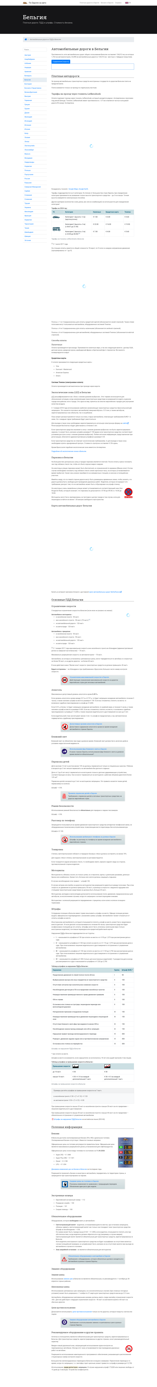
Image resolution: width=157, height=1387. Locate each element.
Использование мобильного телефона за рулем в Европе (92, 837)
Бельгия (28, 80)
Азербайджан (30, 59)
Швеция (28, 236)
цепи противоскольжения (82, 1312)
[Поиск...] (35, 50)
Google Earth (83, 189)
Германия (28, 100)
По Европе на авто (37, 3)
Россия (27, 179)
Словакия (28, 195)
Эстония (28, 240)
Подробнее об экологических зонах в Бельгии (68, 451)
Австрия (28, 55)
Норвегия (28, 166)
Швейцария (29, 232)
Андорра (28, 67)
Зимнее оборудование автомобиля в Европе (88, 1320)
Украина (28, 207)
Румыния (28, 183)
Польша (28, 170)
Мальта (27, 154)
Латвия (27, 137)
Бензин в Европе (107, 3)
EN (128, 3)
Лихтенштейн (30, 146)
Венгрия (28, 96)
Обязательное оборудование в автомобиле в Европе (89, 1256)
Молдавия (28, 158)
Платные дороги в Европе (89, 3)
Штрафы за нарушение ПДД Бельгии (68, 1119)
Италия (27, 129)
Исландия (28, 121)
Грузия (27, 109)
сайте (125, 423)
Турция (27, 203)
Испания (28, 125)
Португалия (29, 174)
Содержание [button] (58, 62)
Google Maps (73, 189)
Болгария (28, 84)
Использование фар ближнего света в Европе (88, 749)
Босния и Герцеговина (33, 88)
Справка (118, 3)
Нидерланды (29, 162)
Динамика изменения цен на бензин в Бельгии (69, 1169)
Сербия (27, 191)
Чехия (27, 228)
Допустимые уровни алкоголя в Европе (86, 724)
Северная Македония (33, 187)
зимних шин (68, 1279)
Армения (28, 72)
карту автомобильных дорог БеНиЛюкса (104, 592)
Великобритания (31, 92)
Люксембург (29, 150)
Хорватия (28, 220)
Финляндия (29, 212)
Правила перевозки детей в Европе (82, 793)
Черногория (29, 224)
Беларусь (28, 76)
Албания (28, 63)
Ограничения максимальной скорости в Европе (89, 677)
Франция (28, 216)
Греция (27, 104)
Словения (28, 199)
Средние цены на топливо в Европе (84, 1181)
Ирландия (28, 117)
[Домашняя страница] (25, 3)
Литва (27, 142)
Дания (27, 113)
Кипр (26, 133)
